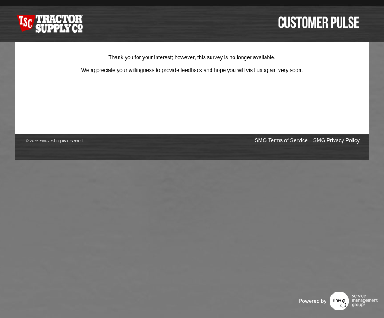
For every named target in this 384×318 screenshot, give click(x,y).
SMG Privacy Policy (336, 140)
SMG (44, 141)
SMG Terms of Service (281, 140)
